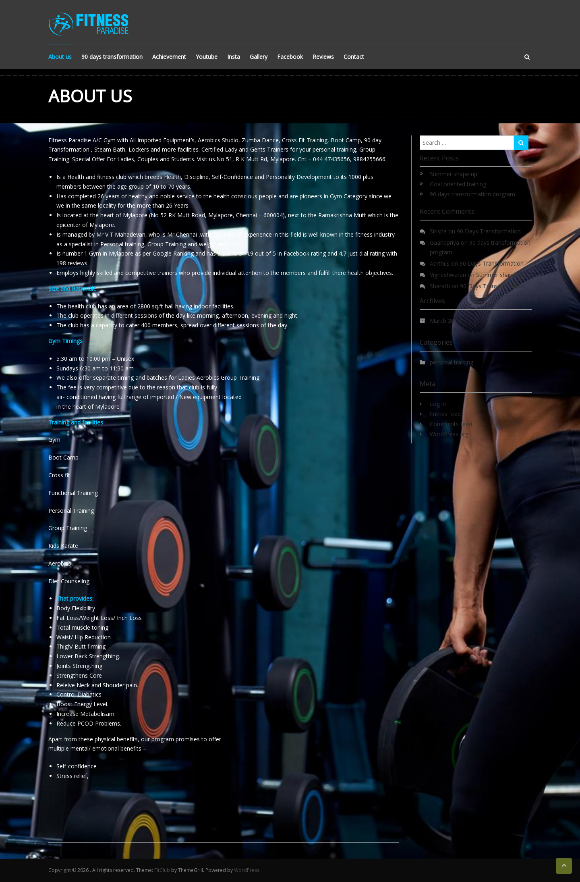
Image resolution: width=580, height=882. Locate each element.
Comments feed (451, 424)
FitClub (162, 870)
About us (60, 56)
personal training (451, 362)
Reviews (323, 56)
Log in (438, 404)
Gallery (258, 56)
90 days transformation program (472, 194)
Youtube (207, 56)
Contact (354, 56)
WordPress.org (449, 434)
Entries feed (445, 414)
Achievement (169, 56)
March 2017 (445, 321)
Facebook (290, 56)
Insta (233, 56)
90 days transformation (112, 56)
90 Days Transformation (489, 231)
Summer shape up (453, 174)
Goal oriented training (458, 184)
